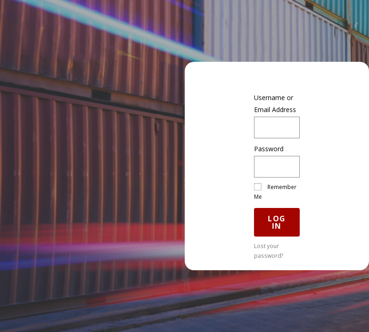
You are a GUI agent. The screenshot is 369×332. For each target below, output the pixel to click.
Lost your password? (269, 250)
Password (269, 148)
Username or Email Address (275, 103)
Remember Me (275, 191)
